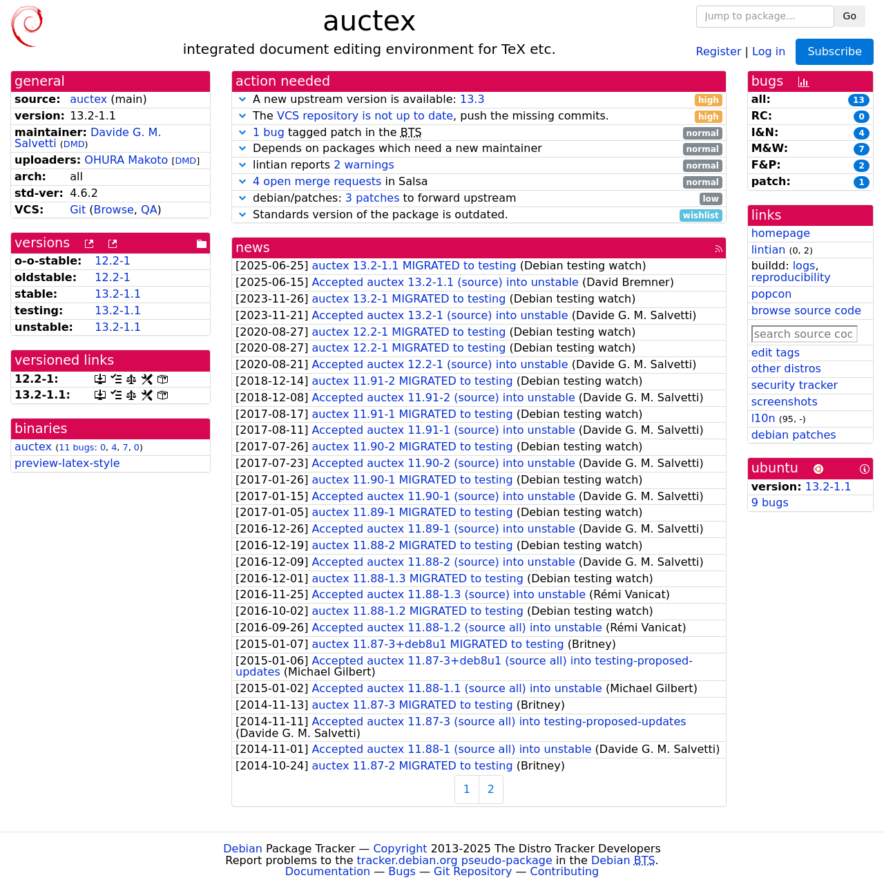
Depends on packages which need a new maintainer (479, 149)
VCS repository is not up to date (365, 115)
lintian (768, 249)
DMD (74, 144)
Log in (768, 50)
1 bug (269, 132)
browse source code (806, 310)
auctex (88, 99)
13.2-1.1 (118, 293)
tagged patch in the (479, 133)
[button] (242, 99)
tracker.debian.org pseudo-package (454, 860)
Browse (114, 209)
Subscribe (834, 51)
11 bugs (76, 447)
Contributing (564, 871)
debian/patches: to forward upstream (479, 198)
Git (78, 209)
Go (849, 15)
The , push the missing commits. (479, 116)
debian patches (793, 434)
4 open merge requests (317, 181)
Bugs (402, 871)
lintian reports (479, 165)
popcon (771, 293)
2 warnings (364, 164)
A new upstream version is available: (479, 100)
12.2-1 (113, 260)
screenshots (784, 401)
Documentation (327, 871)
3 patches (372, 197)
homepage (780, 233)
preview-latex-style (67, 463)
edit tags (775, 352)
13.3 (472, 99)
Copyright (400, 848)
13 (859, 100)
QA (149, 209)
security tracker (794, 385)
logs (804, 265)
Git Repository (473, 871)
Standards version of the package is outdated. (479, 215)
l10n (763, 418)
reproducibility (791, 277)
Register (719, 50)
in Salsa (479, 182)
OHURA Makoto (126, 159)
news (253, 248)
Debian (242, 848)
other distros (786, 368)
